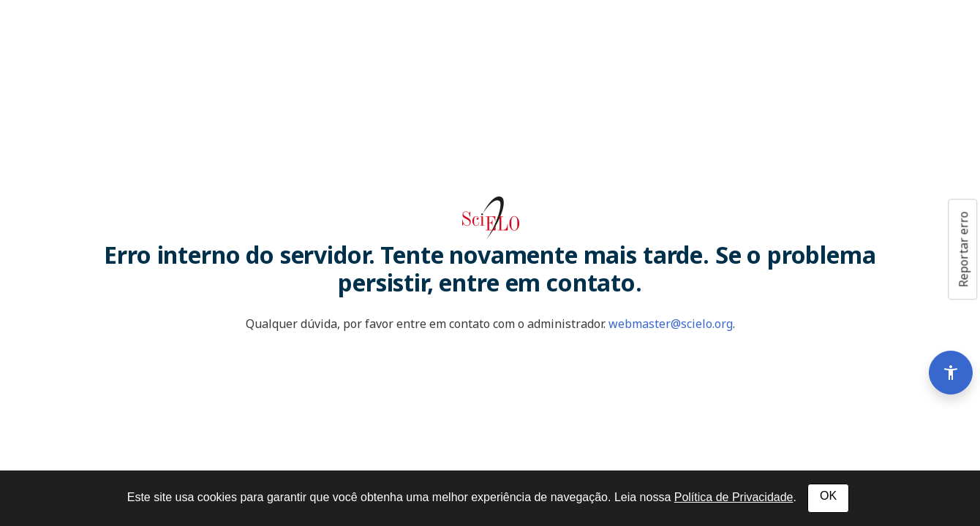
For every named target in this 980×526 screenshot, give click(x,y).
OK (828, 495)
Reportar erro (963, 249)
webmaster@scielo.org (670, 324)
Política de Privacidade (734, 497)
